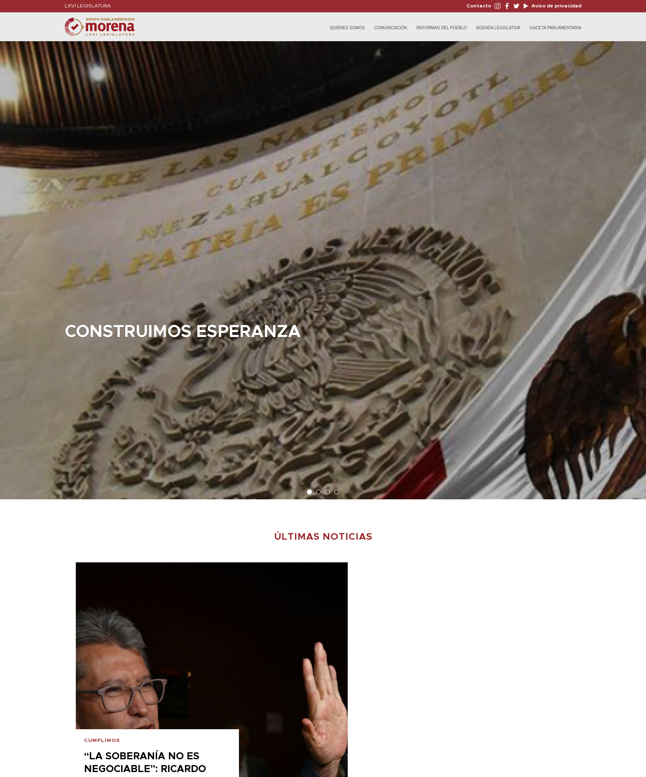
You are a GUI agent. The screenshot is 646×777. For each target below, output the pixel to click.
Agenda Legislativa (498, 28)
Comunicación (390, 28)
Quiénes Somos (347, 28)
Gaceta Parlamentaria (556, 28)
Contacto (478, 5)
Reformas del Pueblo (442, 28)
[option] (323, 266)
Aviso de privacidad (555, 5)
